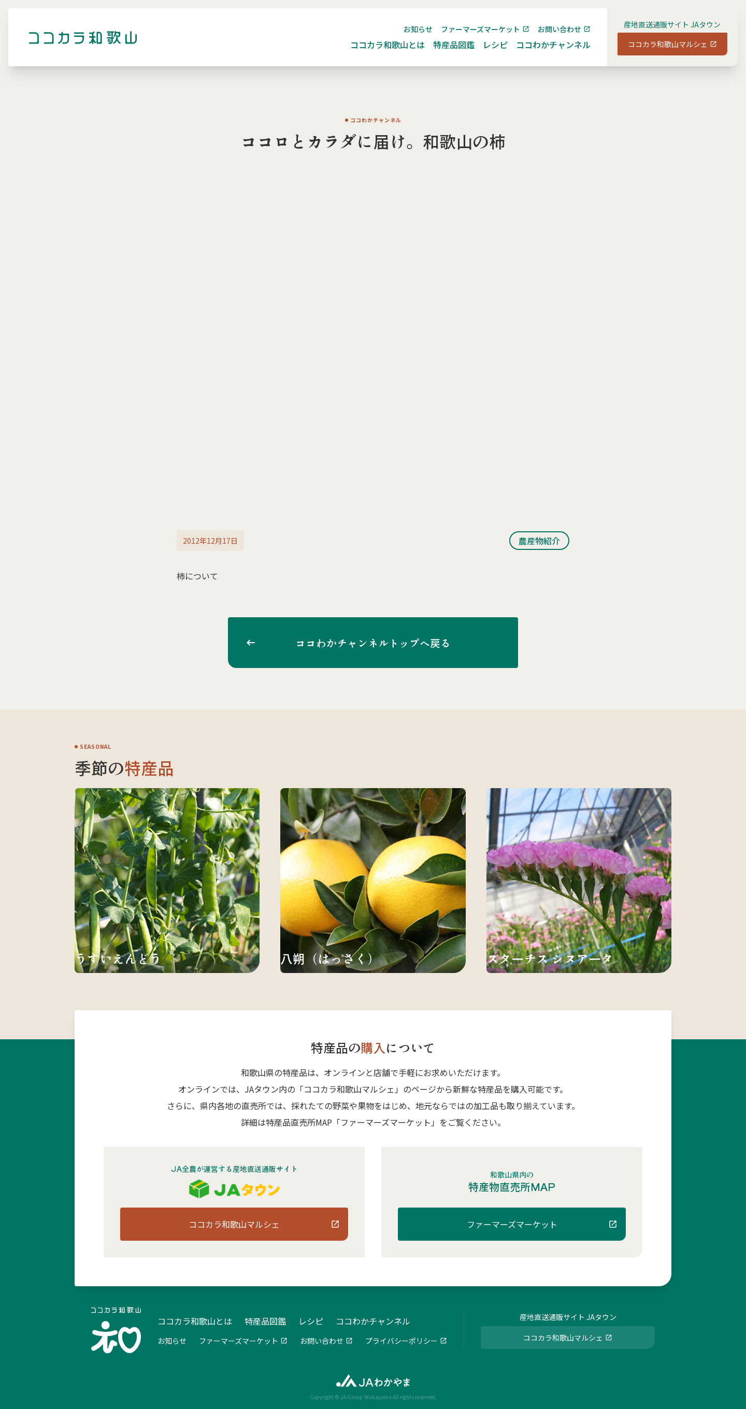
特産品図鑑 (445, 53)
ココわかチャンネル (545, 53)
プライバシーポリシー (401, 1339)
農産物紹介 (539, 540)
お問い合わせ (551, 37)
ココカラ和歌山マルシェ (659, 52)
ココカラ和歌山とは (379, 53)
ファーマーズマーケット (472, 37)
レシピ (487, 53)
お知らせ (409, 37)
